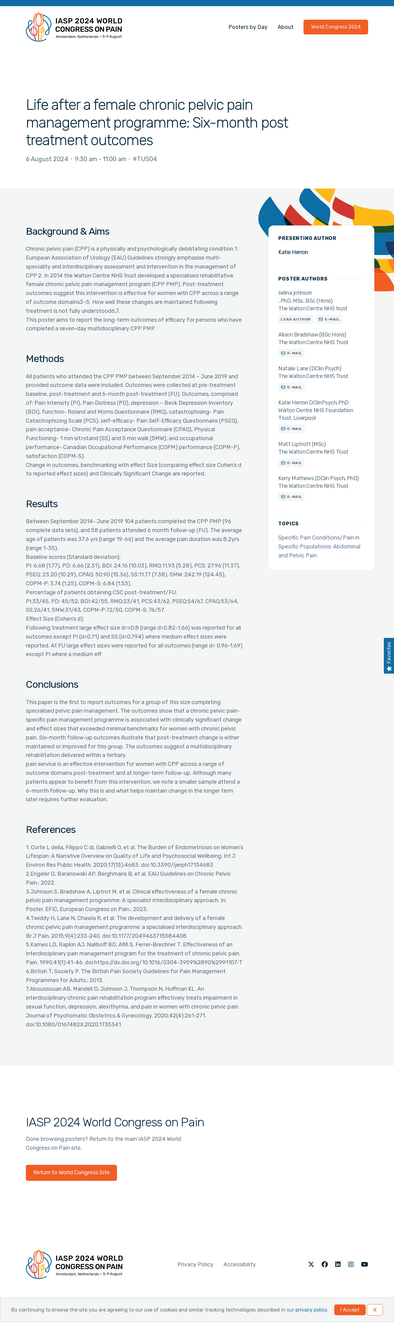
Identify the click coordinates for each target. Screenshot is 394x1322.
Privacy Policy (195, 1264)
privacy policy (311, 1310)
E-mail (332, 319)
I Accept (350, 1310)
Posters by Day (247, 27)
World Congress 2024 (336, 27)
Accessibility (239, 1264)
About (286, 27)
